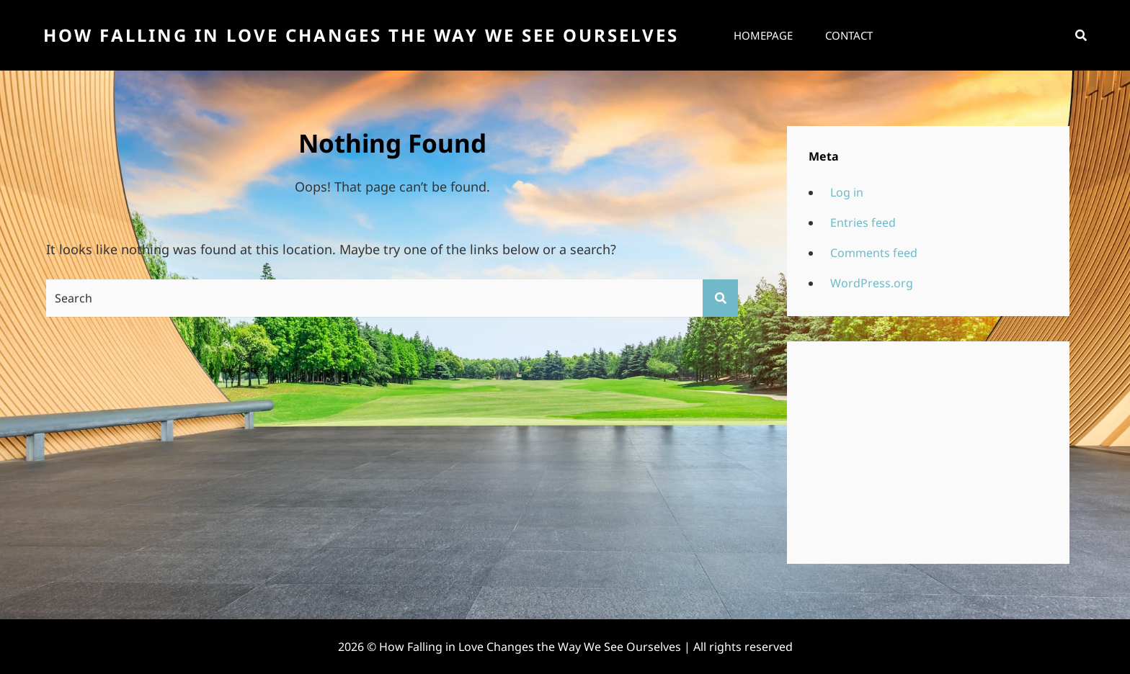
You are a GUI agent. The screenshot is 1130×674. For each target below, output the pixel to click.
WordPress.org (871, 283)
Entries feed (863, 222)
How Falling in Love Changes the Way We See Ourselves (361, 35)
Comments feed (873, 253)
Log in (846, 192)
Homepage (763, 35)
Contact (849, 35)
